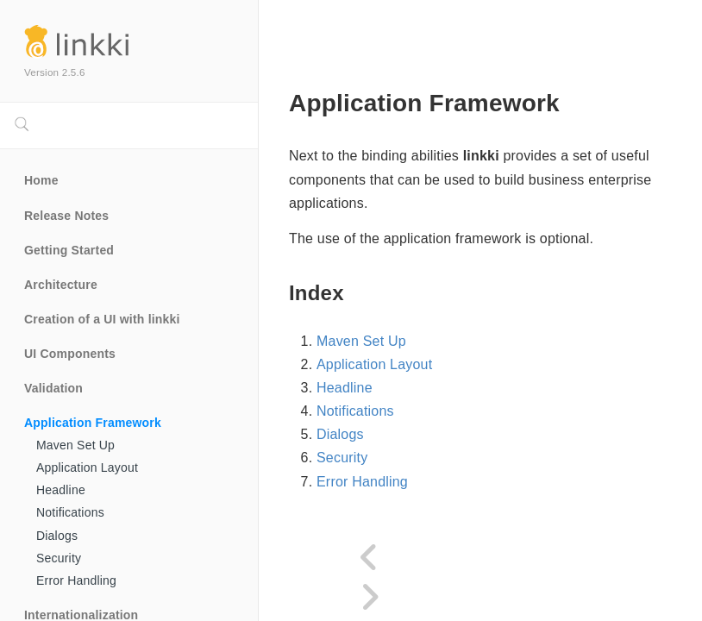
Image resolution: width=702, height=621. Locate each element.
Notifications (70, 512)
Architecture (60, 285)
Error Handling (76, 580)
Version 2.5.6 (54, 72)
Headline (60, 490)
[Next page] (369, 598)
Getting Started (69, 250)
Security (58, 558)
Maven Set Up (75, 445)
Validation (53, 388)
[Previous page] (369, 558)
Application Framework (92, 423)
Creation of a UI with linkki (102, 319)
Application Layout (87, 467)
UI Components (70, 354)
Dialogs (57, 536)
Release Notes (66, 216)
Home (41, 180)
